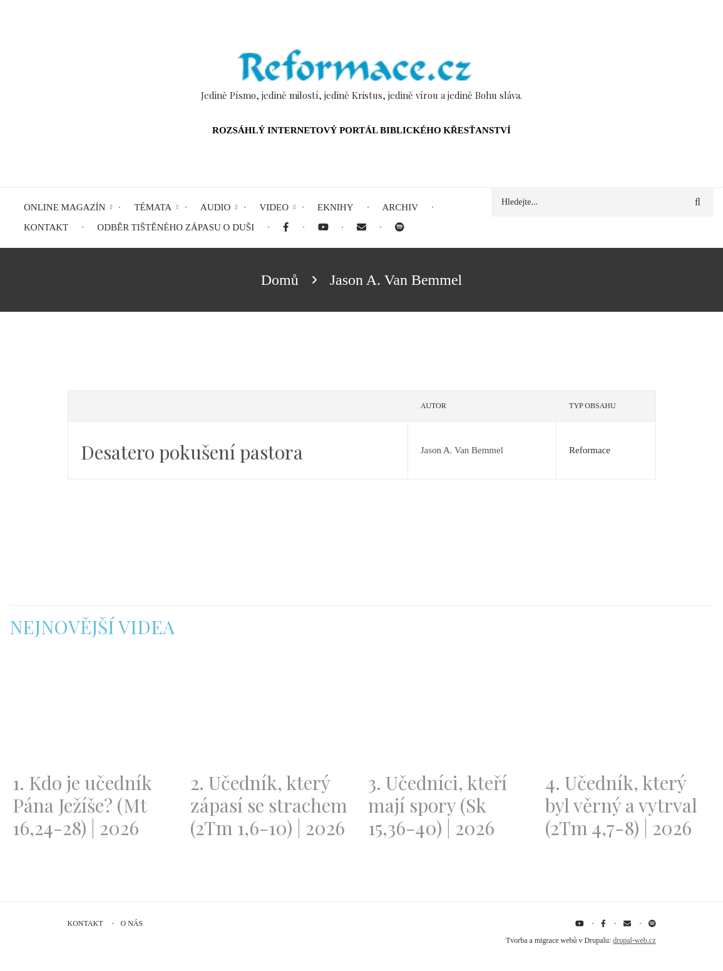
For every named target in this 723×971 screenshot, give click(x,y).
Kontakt (85, 923)
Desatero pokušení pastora (192, 452)
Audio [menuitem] (215, 207)
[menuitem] (286, 227)
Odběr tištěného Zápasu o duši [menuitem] (175, 227)
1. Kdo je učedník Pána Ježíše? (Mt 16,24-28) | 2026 (82, 805)
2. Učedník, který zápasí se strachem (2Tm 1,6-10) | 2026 (268, 805)
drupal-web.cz (634, 940)
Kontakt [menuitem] (46, 227)
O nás (132, 923)
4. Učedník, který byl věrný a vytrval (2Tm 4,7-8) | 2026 (621, 805)
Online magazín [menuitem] (64, 207)
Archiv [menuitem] (400, 207)
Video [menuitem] (274, 207)
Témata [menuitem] (153, 207)
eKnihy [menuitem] (335, 207)
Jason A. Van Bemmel (462, 450)
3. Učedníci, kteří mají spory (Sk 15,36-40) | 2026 (437, 805)
